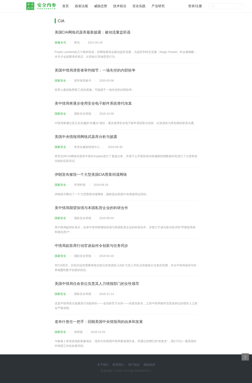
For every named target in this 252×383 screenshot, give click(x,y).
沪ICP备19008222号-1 (137, 370)
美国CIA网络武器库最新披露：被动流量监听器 (93, 32)
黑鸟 (77, 42)
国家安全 (60, 80)
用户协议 (134, 364)
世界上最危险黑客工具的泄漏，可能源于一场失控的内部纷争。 (95, 89)
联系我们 (118, 364)
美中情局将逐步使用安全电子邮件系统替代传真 (93, 103)
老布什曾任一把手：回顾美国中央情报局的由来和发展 (99, 322)
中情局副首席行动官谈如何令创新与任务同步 (91, 246)
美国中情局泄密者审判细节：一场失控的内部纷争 (95, 70)
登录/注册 (195, 6)
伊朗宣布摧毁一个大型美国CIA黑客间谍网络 (91, 174)
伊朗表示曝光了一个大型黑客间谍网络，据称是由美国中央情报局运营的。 (102, 194)
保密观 (78, 332)
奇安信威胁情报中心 (87, 147)
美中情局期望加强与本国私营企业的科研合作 (91, 208)
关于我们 (103, 364)
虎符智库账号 (82, 80)
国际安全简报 (82, 113)
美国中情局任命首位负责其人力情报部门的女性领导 (97, 284)
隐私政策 (149, 364)
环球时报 (79, 184)
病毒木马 (60, 42)
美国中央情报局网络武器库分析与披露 (86, 137)
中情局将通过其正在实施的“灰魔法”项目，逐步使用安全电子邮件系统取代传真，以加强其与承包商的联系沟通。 (125, 123)
